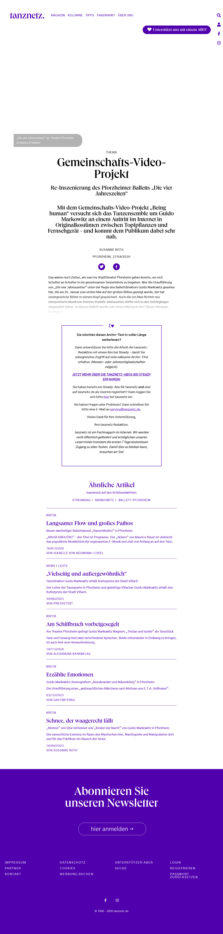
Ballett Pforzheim (134, 500)
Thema (111, 152)
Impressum (15, 862)
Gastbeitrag (64, 700)
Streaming (81, 500)
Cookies (68, 868)
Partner (13, 868)
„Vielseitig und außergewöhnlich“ (86, 574)
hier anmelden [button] (112, 828)
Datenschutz (73, 862)
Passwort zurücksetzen (184, 876)
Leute (63, 565)
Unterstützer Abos (134, 862)
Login (175, 862)
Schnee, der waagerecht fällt (79, 721)
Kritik (51, 515)
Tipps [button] (89, 15)
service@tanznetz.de (125, 409)
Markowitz (104, 500)
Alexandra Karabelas (72, 653)
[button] (101, 266)
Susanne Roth (111, 249)
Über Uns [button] (125, 15)
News (50, 565)
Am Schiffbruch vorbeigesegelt (82, 625)
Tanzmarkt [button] (106, 15)
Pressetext (63, 603)
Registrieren (183, 868)
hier (106, 397)
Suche (121, 868)
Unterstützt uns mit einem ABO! (176, 29)
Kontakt (13, 874)
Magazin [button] (58, 15)
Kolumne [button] (75, 15)
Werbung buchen (76, 874)
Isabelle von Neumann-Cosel (78, 553)
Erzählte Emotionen (69, 675)
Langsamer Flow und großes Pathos (89, 524)
